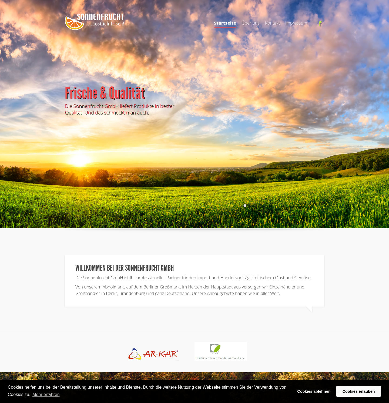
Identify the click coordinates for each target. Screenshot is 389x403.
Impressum (296, 23)
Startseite (225, 24)
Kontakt (272, 23)
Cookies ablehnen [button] (313, 391)
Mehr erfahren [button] (46, 394)
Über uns (251, 23)
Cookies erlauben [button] (359, 391)
